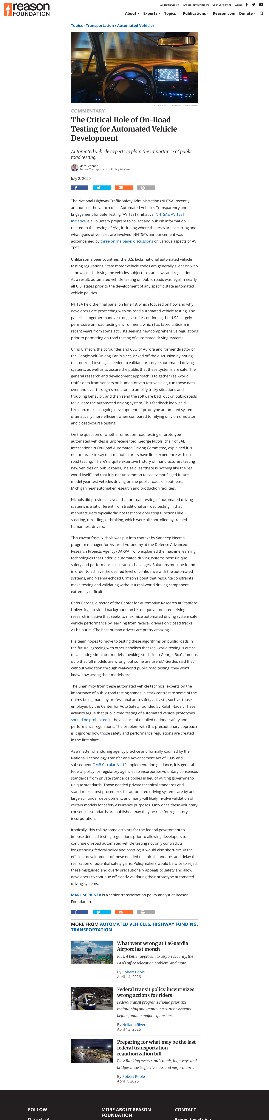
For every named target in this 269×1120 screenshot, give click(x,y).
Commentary (88, 111)
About (130, 13)
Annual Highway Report (195, 4)
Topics (170, 13)
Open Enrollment (221, 4)
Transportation (100, 25)
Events (238, 4)
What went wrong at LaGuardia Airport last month (152, 946)
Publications (194, 13)
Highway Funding (174, 924)
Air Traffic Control (170, 4)
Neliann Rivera (135, 1024)
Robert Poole (133, 971)
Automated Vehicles (135, 25)
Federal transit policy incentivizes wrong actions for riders (155, 992)
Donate (246, 13)
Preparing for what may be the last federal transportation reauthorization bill (156, 1048)
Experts (150, 13)
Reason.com (224, 13)
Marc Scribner (86, 894)
